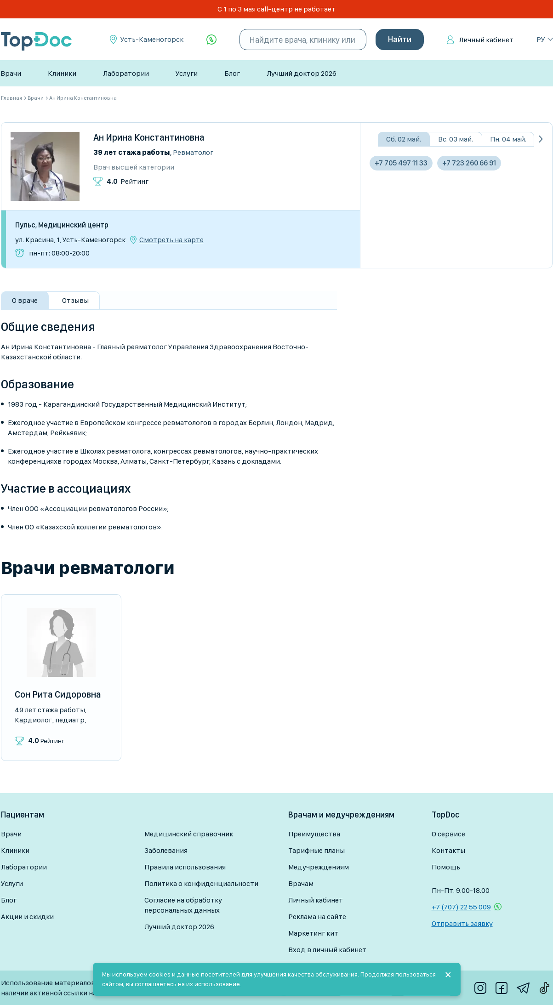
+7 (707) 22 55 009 (461, 907)
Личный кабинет (486, 39)
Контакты (448, 850)
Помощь (446, 867)
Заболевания (166, 850)
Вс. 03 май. (455, 139)
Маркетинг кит (313, 933)
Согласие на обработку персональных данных (183, 905)
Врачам (301, 883)
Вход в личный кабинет (327, 949)
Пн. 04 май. (508, 139)
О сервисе (448, 833)
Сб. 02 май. (403, 139)
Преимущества (314, 833)
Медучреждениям (318, 867)
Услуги (187, 73)
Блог (232, 73)
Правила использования (185, 867)
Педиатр (70, 719)
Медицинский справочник (188, 833)
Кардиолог (33, 719)
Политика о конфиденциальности (201, 883)
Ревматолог (193, 152)
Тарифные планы (316, 850)
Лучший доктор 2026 (301, 73)
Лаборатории (126, 73)
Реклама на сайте (317, 916)
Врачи (10, 73)
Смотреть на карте (171, 240)
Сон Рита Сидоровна (58, 694)
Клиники (62, 73)
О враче (25, 300)
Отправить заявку (462, 923)
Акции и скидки (27, 916)
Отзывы (75, 300)
